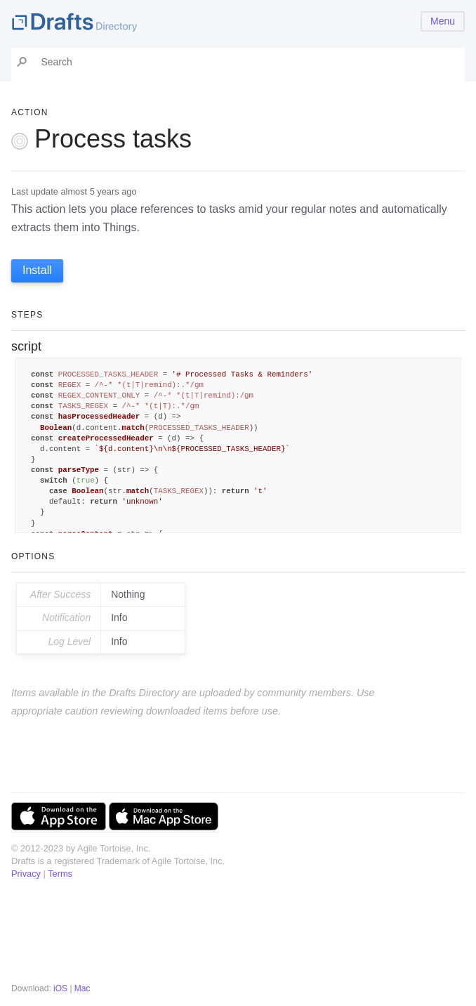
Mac (82, 988)
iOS (60, 988)
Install (37, 270)
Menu (442, 21)
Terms (60, 873)
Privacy (26, 873)
